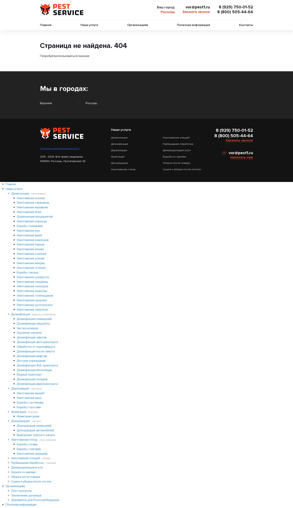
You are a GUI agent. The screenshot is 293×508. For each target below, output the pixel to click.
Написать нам (241, 157)
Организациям (137, 25)
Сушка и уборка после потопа (182, 169)
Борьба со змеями (174, 156)
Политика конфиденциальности (59, 148)
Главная (45, 25)
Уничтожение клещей (176, 137)
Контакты (246, 25)
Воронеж (46, 103)
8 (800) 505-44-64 (235, 12)
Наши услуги (89, 25)
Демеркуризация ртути (177, 150)
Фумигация (117, 156)
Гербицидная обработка (178, 143)
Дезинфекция (119, 143)
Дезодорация (119, 162)
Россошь (167, 12)
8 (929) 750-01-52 (235, 7)
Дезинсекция (119, 137)
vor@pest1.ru (197, 7)
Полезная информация (193, 25)
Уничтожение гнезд (123, 169)
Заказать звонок (195, 12)
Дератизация (119, 150)
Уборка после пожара (176, 162)
